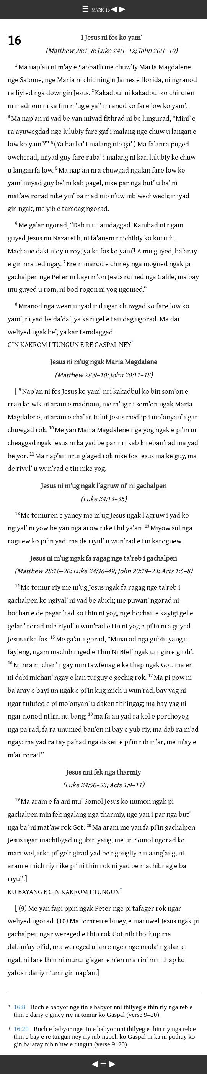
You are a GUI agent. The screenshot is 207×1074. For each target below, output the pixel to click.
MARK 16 (101, 9)
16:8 (19, 1007)
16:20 (21, 1029)
